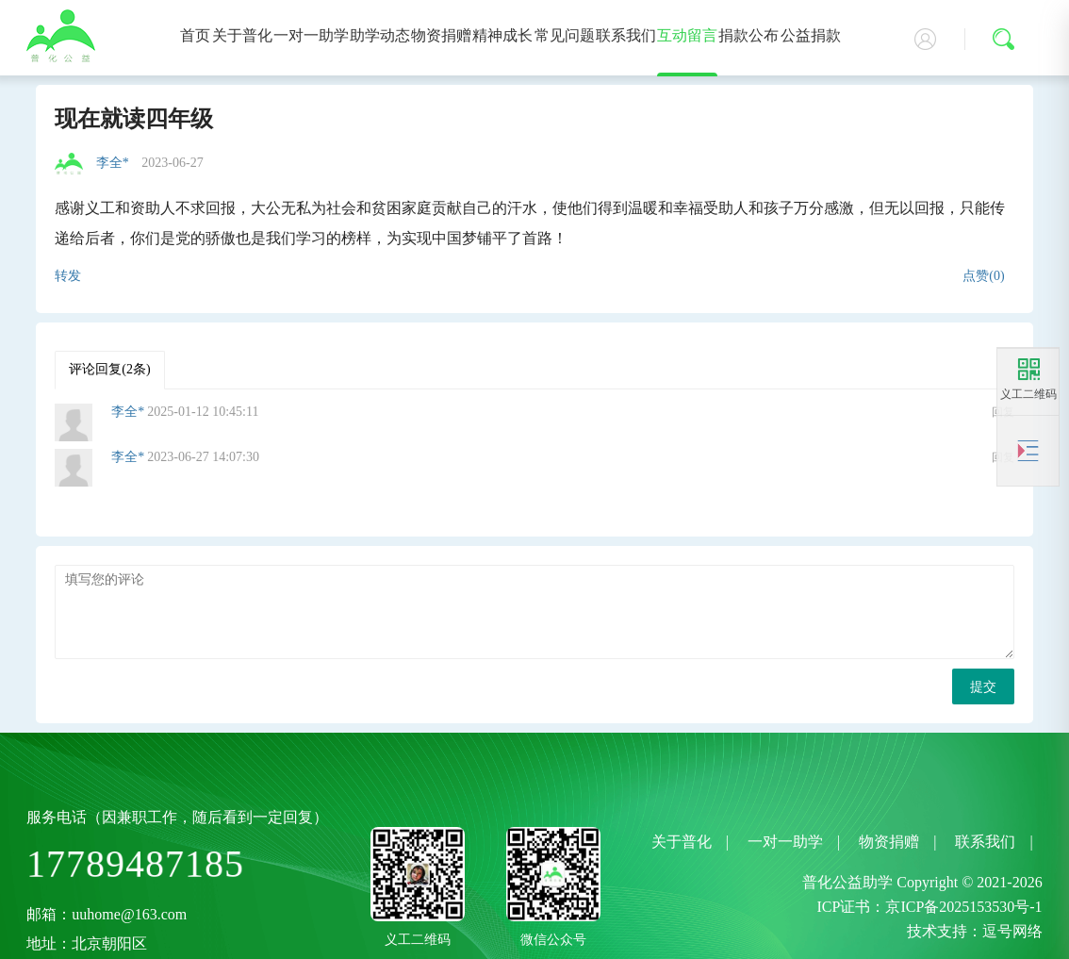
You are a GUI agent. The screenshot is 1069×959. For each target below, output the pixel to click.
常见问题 (564, 35)
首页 (195, 35)
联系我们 (626, 35)
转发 (68, 276)
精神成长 (502, 35)
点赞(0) (983, 276)
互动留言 (687, 35)
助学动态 (380, 35)
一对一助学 (311, 35)
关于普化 (242, 35)
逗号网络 (1012, 931)
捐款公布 (748, 35)
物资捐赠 (441, 35)
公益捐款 (811, 35)
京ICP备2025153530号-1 (963, 907)
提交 (983, 687)
